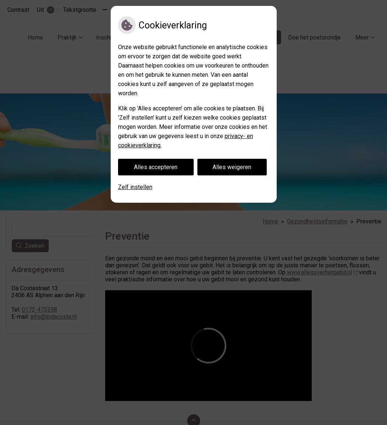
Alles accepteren (155, 167)
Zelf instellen (135, 187)
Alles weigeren (231, 167)
